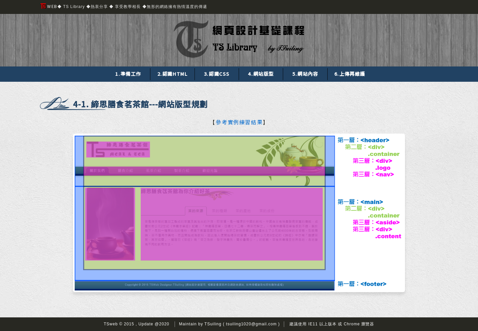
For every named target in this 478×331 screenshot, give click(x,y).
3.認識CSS (217, 73)
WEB (48, 6)
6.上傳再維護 (349, 73)
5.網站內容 (305, 73)
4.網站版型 (261, 73)
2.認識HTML (172, 73)
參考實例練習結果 (239, 122)
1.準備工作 (128, 73)
